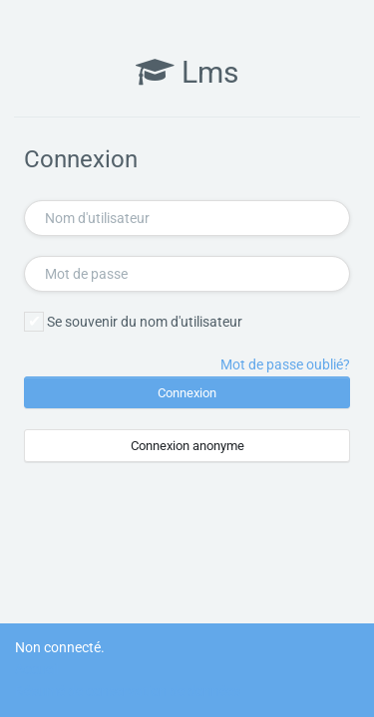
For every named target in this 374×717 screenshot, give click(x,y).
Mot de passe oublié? (285, 364)
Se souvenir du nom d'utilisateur (144, 322)
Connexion (187, 392)
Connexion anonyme (187, 445)
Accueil (37, 669)
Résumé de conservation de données (127, 691)
